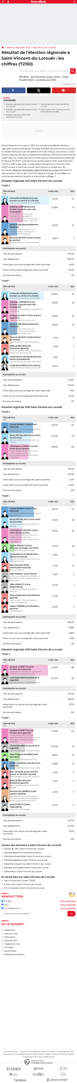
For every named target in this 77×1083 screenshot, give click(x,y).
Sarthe (53, 47)
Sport (4, 904)
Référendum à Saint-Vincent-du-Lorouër (23, 871)
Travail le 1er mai (12, 944)
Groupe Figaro (28, 1057)
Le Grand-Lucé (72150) (46, 80)
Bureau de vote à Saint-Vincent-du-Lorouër (24, 849)
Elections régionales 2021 (18, 47)
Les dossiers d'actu (10, 908)
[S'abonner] (38, 913)
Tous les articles (63, 1052)
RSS (71, 1052)
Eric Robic (9, 947)
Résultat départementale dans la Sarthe (22, 852)
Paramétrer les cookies (41, 1054)
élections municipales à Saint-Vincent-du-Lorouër (35, 170)
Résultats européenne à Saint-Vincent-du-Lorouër (27, 864)
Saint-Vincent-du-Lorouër (51, 109)
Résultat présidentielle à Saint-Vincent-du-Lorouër (27, 856)
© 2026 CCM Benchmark (44, 1057)
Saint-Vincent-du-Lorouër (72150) (19, 880)
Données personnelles (23, 1054)
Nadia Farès (9, 930)
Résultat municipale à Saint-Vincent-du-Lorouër (26, 867)
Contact (53, 1052)
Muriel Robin (10, 951)
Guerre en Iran (11, 933)
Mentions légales (67, 1054)
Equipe (23, 1052)
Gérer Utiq (56, 1054)
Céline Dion (9, 937)
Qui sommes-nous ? (11, 1052)
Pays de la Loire (40, 47)
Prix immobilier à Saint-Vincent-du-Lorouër (24, 888)
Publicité (44, 1052)
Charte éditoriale (33, 1052)
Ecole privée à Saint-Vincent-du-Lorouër (23, 884)
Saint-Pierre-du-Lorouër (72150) (45, 77)
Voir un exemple (68, 901)
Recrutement (8, 1054)
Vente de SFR (10, 940)
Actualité (6, 901)
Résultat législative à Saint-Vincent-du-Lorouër (26, 860)
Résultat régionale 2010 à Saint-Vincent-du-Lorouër (18, 116)
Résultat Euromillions (14, 954)
